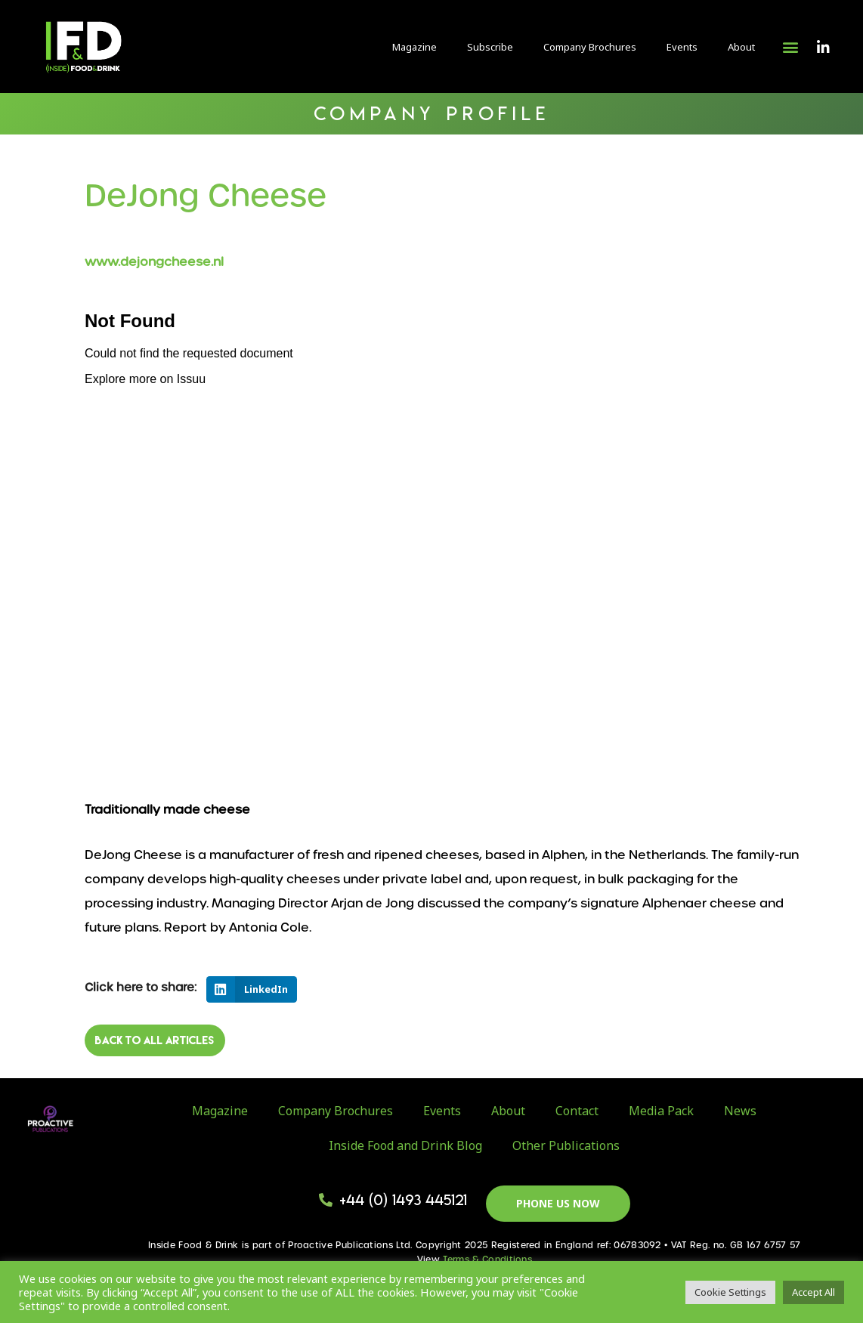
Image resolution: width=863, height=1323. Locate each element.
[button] (790, 46)
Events (682, 47)
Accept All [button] (813, 1292)
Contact (577, 1110)
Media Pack (661, 1110)
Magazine (414, 47)
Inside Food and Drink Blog (405, 1145)
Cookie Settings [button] (730, 1292)
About (741, 47)
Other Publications (566, 1145)
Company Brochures (589, 47)
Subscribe (490, 47)
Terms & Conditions (487, 1259)
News (740, 1110)
